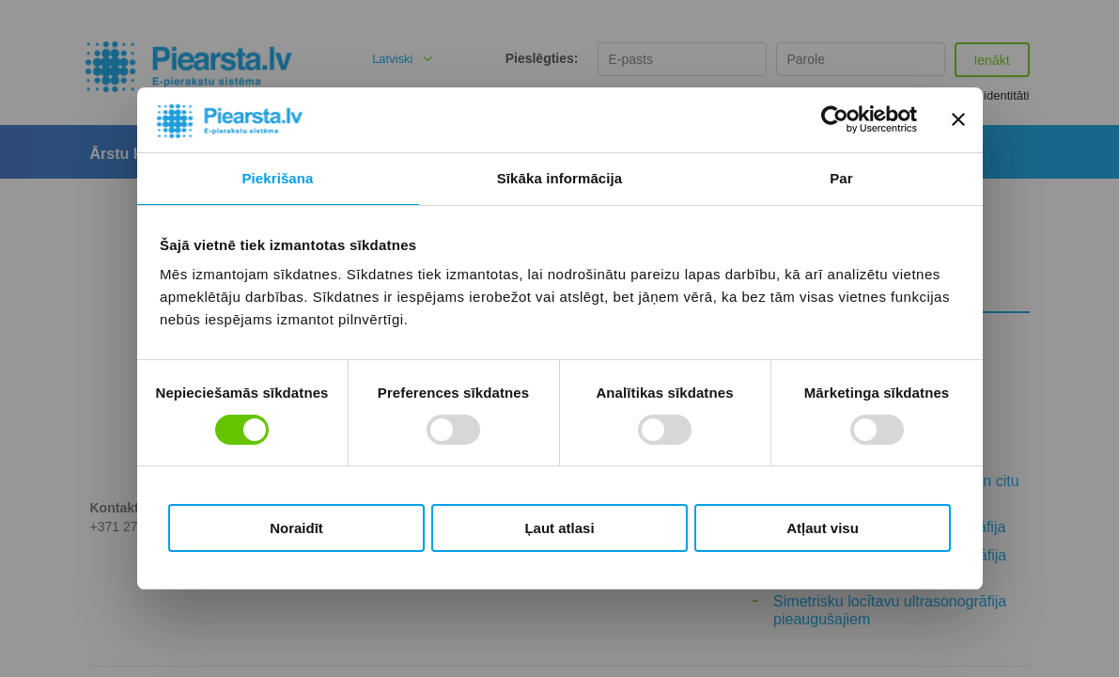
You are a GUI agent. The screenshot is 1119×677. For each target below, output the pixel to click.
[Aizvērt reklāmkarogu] (958, 119)
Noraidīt (296, 528)
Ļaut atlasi (559, 528)
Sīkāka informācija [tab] (560, 178)
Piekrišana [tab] (277, 178)
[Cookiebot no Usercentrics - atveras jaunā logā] (835, 119)
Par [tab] (841, 178)
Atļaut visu (822, 528)
